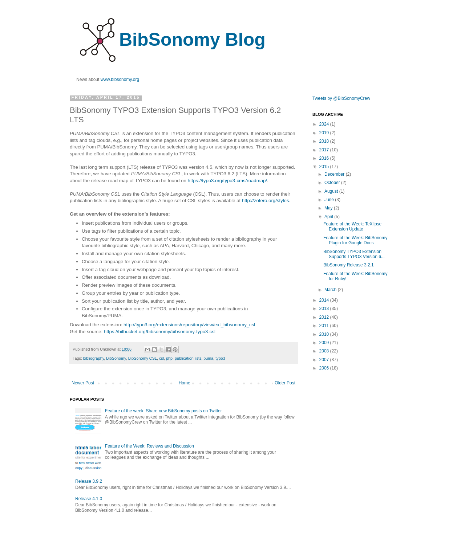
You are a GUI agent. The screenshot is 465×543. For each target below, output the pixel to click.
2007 (324, 359)
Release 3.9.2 (88, 481)
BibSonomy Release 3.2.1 (348, 265)
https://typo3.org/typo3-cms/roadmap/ (227, 180)
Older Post (285, 382)
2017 (324, 149)
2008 (324, 351)
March (331, 289)
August (331, 191)
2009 (324, 342)
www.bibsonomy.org (120, 79)
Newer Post (83, 382)
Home (184, 382)
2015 (324, 166)
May (329, 208)
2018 (324, 141)
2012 (324, 317)
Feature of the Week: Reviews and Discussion (149, 446)
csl (161, 358)
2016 (324, 158)
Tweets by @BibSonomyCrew (341, 98)
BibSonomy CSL (142, 358)
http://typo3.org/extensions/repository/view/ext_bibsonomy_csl (189, 324)
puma (208, 358)
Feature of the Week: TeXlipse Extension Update (352, 226)
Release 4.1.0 (88, 498)
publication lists (188, 358)
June (329, 199)
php (169, 358)
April (329, 216)
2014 (324, 300)
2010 (324, 334)
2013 (324, 308)
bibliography (93, 358)
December (335, 174)
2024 (324, 124)
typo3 (220, 358)
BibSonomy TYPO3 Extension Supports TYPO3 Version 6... (354, 254)
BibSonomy (116, 358)
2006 (324, 368)
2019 (324, 132)
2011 (324, 325)
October (332, 182)
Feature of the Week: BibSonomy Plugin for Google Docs (355, 240)
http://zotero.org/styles (265, 200)
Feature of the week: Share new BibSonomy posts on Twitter (163, 410)
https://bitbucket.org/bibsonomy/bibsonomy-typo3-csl (159, 331)
